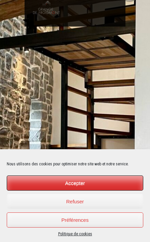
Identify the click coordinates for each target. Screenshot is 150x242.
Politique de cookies (75, 234)
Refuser (75, 201)
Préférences (75, 220)
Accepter (75, 183)
